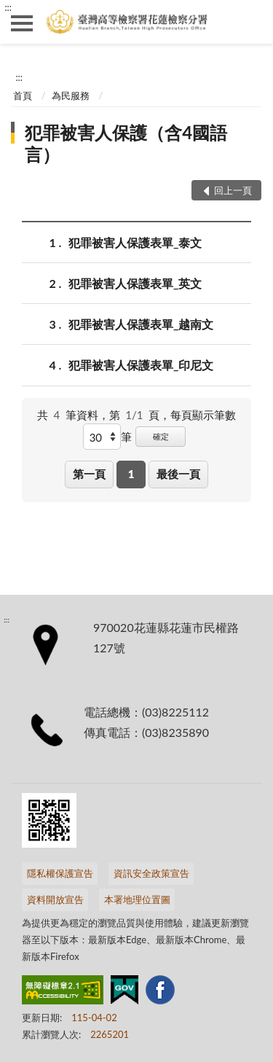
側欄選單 (22, 23)
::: (8, 7)
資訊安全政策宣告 (151, 873)
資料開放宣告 (55, 899)
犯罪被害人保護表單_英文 (135, 283)
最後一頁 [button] (178, 473)
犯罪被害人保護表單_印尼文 (140, 364)
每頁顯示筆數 (203, 414)
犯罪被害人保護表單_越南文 (140, 324)
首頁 (22, 95)
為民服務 (71, 95)
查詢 (251, 22)
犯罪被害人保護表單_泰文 (135, 242)
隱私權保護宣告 (60, 873)
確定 (161, 436)
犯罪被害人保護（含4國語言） (126, 143)
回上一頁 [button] (233, 190)
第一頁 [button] (89, 473)
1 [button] (131, 473)
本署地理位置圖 (137, 899)
